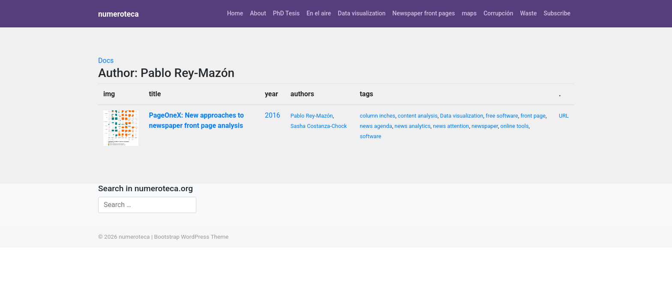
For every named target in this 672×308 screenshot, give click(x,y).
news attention (451, 126)
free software (502, 116)
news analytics (413, 126)
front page (533, 116)
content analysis (418, 116)
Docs (106, 60)
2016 (272, 115)
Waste (528, 13)
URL (564, 116)
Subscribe (556, 13)
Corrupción (498, 13)
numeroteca (118, 14)
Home (235, 13)
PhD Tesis (286, 13)
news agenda (376, 126)
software (370, 136)
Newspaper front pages (423, 13)
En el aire (318, 13)
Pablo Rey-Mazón (312, 116)
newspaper (484, 126)
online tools (515, 126)
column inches (377, 116)
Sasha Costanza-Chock (319, 126)
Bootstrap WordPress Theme (191, 236)
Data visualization (361, 13)
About (258, 13)
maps (469, 13)
